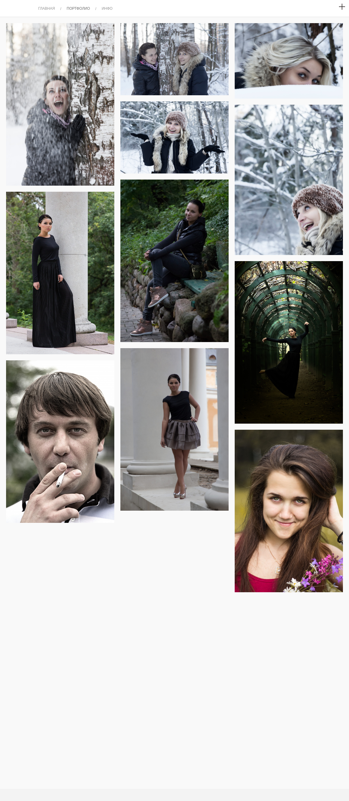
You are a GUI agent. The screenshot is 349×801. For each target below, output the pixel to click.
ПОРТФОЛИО (78, 8)
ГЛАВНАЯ (46, 8)
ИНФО (107, 8)
